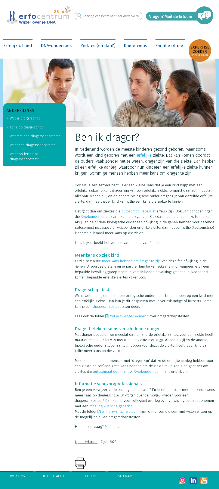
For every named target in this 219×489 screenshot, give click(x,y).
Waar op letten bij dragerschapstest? (24, 157)
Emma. (154, 242)
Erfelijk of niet (18, 45)
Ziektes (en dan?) (97, 45)
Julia (134, 242)
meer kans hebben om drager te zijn (131, 261)
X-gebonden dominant (152, 371)
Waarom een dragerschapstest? (35, 136)
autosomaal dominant (111, 371)
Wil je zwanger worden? (120, 411)
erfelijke (144, 155)
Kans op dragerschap (27, 127)
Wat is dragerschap (25, 118)
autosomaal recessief (138, 211)
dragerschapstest (107, 306)
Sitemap (125, 476)
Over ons (17, 476)
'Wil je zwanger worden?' (129, 316)
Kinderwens (135, 45)
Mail (108, 426)
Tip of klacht (53, 476)
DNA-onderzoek (56, 45)
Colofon (88, 476)
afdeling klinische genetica (110, 406)
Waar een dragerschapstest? (32, 145)
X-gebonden (90, 216)
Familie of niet (170, 45)
